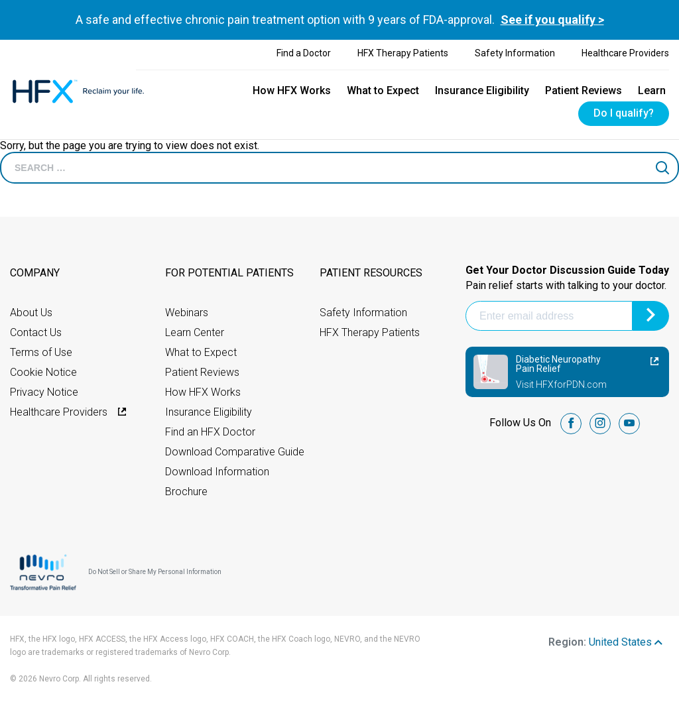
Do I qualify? (623, 113)
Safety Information (515, 53)
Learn (652, 90)
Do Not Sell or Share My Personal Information (154, 571)
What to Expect (383, 90)
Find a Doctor (304, 53)
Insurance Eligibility (482, 90)
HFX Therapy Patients (402, 53)
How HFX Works (292, 90)
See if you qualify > (552, 20)
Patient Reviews (583, 90)
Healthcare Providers (625, 53)
